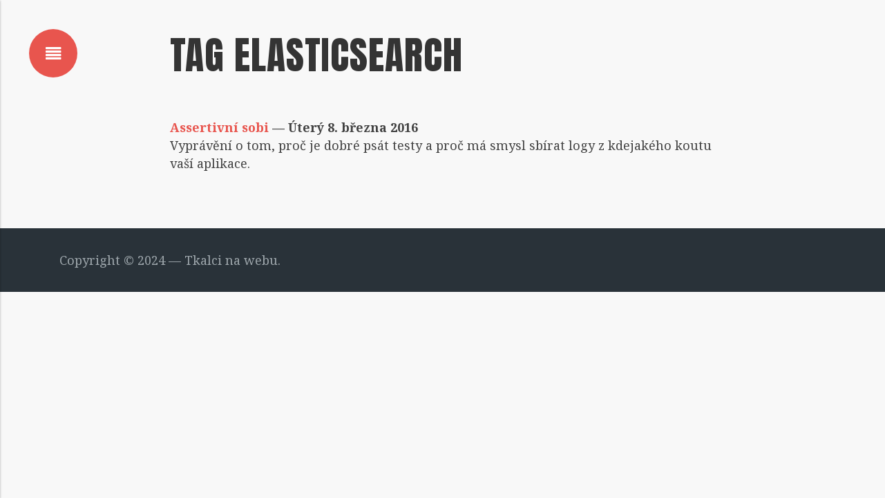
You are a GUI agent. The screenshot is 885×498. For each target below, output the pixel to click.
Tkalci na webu (231, 260)
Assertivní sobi (219, 127)
